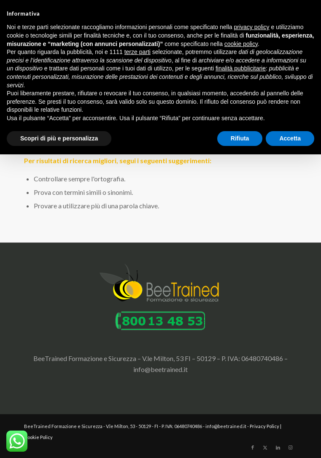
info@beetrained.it (160, 369)
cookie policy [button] (241, 43)
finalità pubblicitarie (241, 68)
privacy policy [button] (252, 27)
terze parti (137, 51)
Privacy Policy (264, 426)
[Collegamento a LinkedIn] (278, 447)
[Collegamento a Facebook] (252, 447)
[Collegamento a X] (265, 447)
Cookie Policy (38, 437)
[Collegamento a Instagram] (290, 447)
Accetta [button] (290, 138)
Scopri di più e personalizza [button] (59, 138)
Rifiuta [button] (240, 138)
